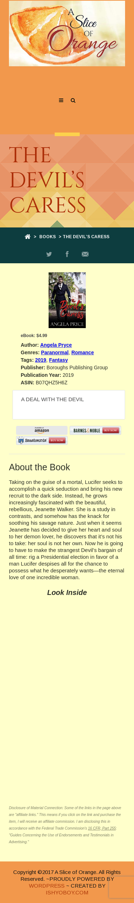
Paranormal (55, 352)
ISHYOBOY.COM (67, 892)
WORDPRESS (47, 886)
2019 (40, 360)
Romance (82, 352)
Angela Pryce (56, 345)
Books (47, 236)
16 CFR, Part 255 (102, 828)
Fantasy (58, 360)
